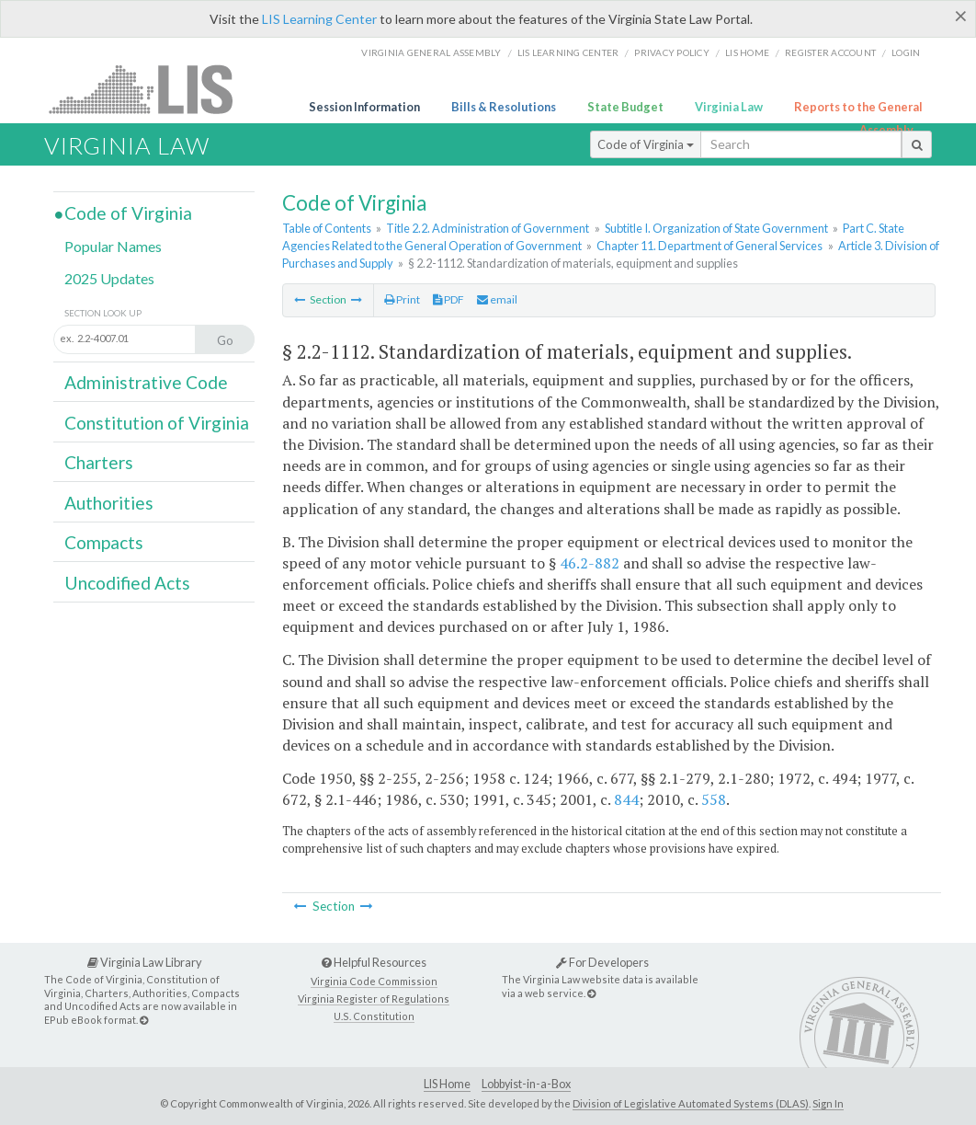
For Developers (602, 962)
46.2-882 (589, 563)
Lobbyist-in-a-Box (526, 1084)
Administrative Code (146, 382)
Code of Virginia (645, 144)
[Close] (961, 16)
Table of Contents (326, 228)
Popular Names (113, 246)
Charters (98, 462)
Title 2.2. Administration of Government (487, 228)
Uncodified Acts (127, 582)
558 (713, 799)
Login (905, 52)
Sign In (828, 1103)
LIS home (747, 52)
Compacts (103, 542)
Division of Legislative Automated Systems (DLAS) (691, 1103)
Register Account (830, 52)
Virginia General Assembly (431, 52)
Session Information (364, 106)
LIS (151, 88)
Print (402, 299)
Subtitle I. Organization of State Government (716, 228)
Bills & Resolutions (503, 106)
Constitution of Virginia (156, 422)
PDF (448, 299)
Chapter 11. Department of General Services (709, 245)
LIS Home (447, 1084)
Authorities (108, 502)
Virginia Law (729, 106)
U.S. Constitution (374, 1016)
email (497, 299)
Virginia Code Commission (374, 981)
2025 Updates (109, 278)
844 (626, 799)
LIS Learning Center (319, 19)
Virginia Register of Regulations (373, 998)
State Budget (625, 106)
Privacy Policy (671, 52)
